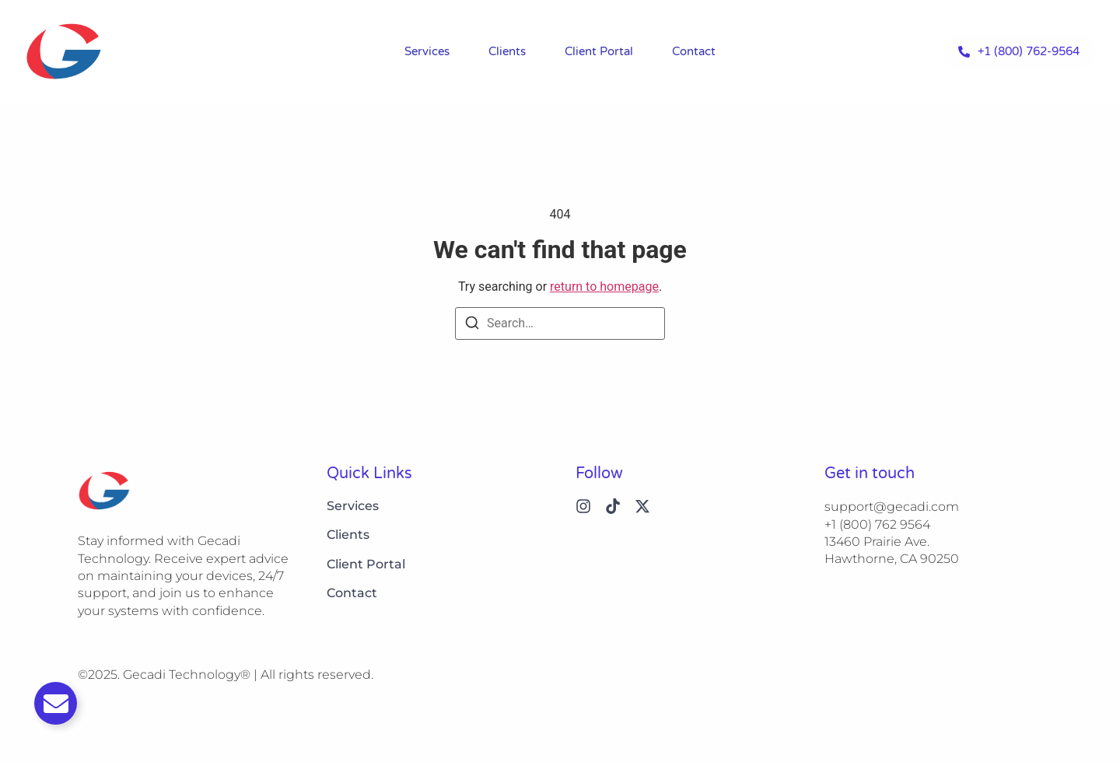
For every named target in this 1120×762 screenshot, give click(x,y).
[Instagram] (583, 506)
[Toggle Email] (55, 703)
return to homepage (604, 286)
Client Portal (599, 51)
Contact (694, 51)
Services (427, 51)
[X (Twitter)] (642, 506)
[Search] (472, 325)
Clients (507, 51)
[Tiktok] (613, 506)
